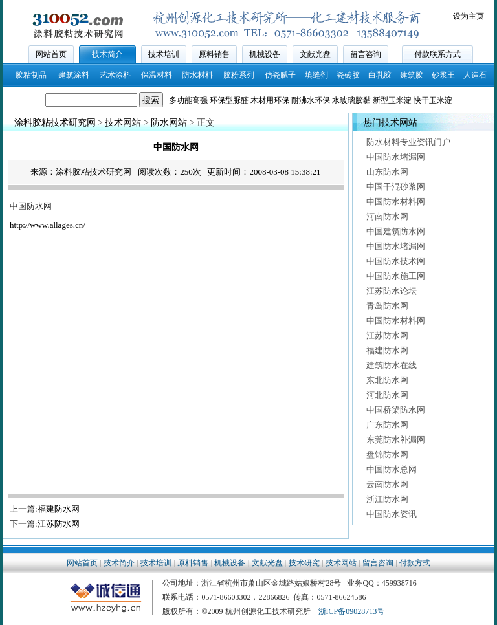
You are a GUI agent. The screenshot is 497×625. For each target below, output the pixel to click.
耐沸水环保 (310, 100)
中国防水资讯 (391, 514)
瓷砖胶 (348, 75)
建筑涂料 (73, 75)
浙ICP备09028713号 (351, 611)
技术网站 (123, 122)
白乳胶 (380, 75)
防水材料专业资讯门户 (408, 142)
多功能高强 (188, 100)
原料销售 (214, 54)
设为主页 (468, 16)
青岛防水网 (387, 306)
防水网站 (169, 122)
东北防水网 (387, 380)
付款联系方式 (437, 54)
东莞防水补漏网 (395, 439)
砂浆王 (443, 75)
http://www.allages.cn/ (47, 225)
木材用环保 (269, 100)
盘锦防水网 (387, 454)
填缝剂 (316, 75)
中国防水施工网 (395, 276)
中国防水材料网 (395, 201)
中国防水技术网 (395, 261)
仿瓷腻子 (280, 75)
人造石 (475, 75)
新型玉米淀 (392, 100)
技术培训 (163, 54)
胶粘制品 (31, 75)
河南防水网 (387, 216)
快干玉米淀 (433, 100)
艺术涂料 (115, 75)
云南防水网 (387, 484)
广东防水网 (387, 425)
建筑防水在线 (391, 365)
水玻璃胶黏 (351, 100)
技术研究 (304, 562)
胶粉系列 (238, 75)
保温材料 (156, 75)
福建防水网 (59, 509)
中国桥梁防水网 (395, 410)
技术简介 (107, 54)
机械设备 (264, 54)
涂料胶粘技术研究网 (55, 122)
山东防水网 (387, 172)
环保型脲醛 (229, 100)
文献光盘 (315, 54)
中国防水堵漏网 (395, 157)
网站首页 (51, 54)
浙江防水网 (387, 499)
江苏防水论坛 (391, 291)
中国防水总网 (391, 469)
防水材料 (197, 75)
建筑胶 (411, 75)
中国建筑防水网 (395, 231)
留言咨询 (365, 54)
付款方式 (414, 562)
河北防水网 (387, 395)
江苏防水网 (59, 524)
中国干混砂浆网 (395, 187)
